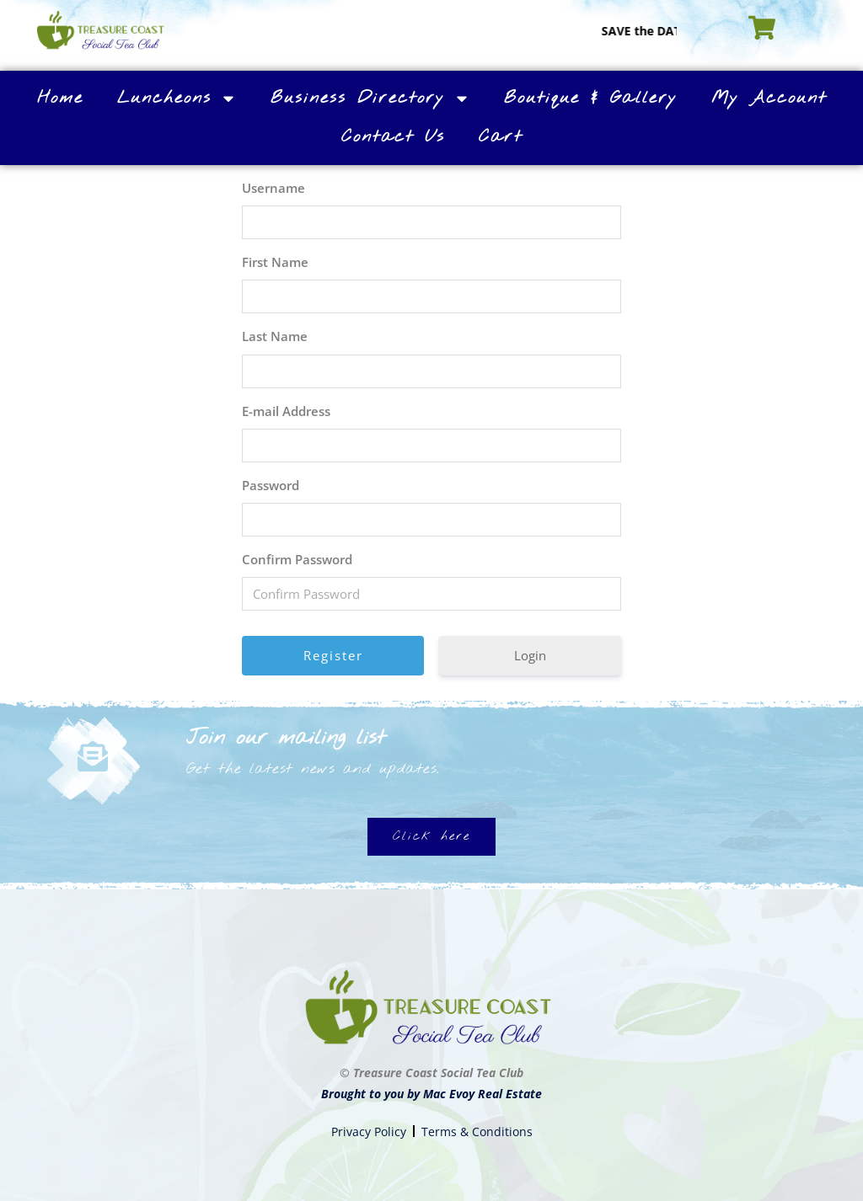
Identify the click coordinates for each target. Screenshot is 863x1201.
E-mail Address (286, 411)
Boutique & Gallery (591, 98)
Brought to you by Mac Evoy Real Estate (431, 1094)
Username (273, 187)
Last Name (275, 336)
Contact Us (393, 136)
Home (60, 98)
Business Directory (370, 98)
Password (270, 485)
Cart (501, 136)
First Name (275, 262)
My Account (769, 98)
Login (530, 655)
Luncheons (177, 98)
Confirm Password (297, 559)
